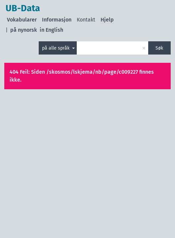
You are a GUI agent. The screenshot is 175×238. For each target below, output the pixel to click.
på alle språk (56, 48)
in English (51, 30)
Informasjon (56, 20)
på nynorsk (23, 30)
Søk (159, 48)
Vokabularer (22, 20)
